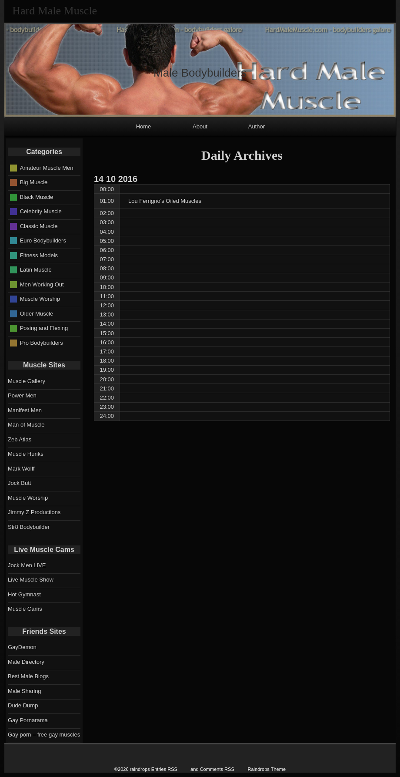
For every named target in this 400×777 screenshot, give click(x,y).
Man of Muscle (26, 424)
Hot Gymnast (24, 594)
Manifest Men (25, 410)
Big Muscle (34, 182)
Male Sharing (24, 691)
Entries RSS (164, 769)
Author (256, 126)
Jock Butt (19, 483)
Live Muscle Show (30, 579)
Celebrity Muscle (41, 211)
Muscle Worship (40, 299)
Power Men (22, 395)
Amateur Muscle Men (46, 167)
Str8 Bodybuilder (29, 527)
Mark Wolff (21, 468)
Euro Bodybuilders (43, 240)
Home (143, 126)
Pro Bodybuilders (41, 342)
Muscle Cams (25, 608)
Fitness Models (39, 255)
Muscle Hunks (25, 454)
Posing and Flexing (44, 328)
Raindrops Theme (266, 769)
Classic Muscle (39, 225)
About (200, 126)
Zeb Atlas (19, 439)
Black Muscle (36, 196)
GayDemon (22, 647)
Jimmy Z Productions (34, 512)
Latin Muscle (36, 269)
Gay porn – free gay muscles (44, 734)
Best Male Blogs (28, 676)
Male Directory (26, 662)
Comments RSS (217, 769)
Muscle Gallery (26, 381)
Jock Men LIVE (27, 565)
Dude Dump (23, 705)
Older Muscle (36, 313)
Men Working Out (42, 284)
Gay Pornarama (28, 720)
